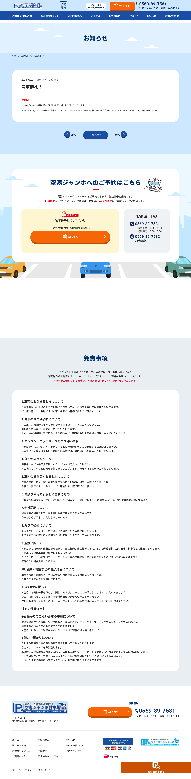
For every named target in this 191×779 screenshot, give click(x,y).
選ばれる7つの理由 (22, 18)
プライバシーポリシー (22, 769)
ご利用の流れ (76, 18)
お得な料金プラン (50, 18)
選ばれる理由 (19, 745)
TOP (14, 56)
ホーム (16, 740)
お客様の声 (115, 18)
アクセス (96, 18)
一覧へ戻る (96, 135)
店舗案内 (44, 751)
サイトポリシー (45, 769)
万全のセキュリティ (50, 756)
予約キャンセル (77, 751)
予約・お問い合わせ (79, 745)
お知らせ (151, 18)
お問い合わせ (171, 18)
